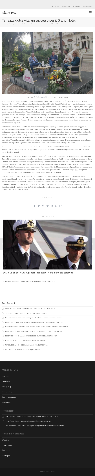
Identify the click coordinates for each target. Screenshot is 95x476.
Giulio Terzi (9, 13)
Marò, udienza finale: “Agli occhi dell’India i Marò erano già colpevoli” (38, 272)
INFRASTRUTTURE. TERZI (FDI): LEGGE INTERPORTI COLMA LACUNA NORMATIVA (37, 327)
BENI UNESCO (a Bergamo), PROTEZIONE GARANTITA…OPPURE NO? (31, 336)
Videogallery (7, 392)
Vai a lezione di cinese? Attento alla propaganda (22, 350)
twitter (55, 7)
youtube (77, 7)
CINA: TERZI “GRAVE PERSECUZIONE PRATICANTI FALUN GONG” (30, 309)
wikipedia (87, 7)
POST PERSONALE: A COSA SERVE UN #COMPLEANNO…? (26, 341)
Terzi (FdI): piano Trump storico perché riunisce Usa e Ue (26, 313)
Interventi (6, 381)
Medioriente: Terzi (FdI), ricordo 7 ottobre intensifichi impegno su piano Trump (35, 322)
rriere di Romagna (46, 97)
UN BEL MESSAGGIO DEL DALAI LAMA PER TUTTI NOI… (26, 345)
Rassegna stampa (15, 24)
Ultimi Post (6, 402)
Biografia (5, 376)
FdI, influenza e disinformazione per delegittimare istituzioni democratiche (33, 318)
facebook (65, 7)
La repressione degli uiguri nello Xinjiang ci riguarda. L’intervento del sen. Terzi (34, 331)
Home (4, 24)
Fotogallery (6, 387)
